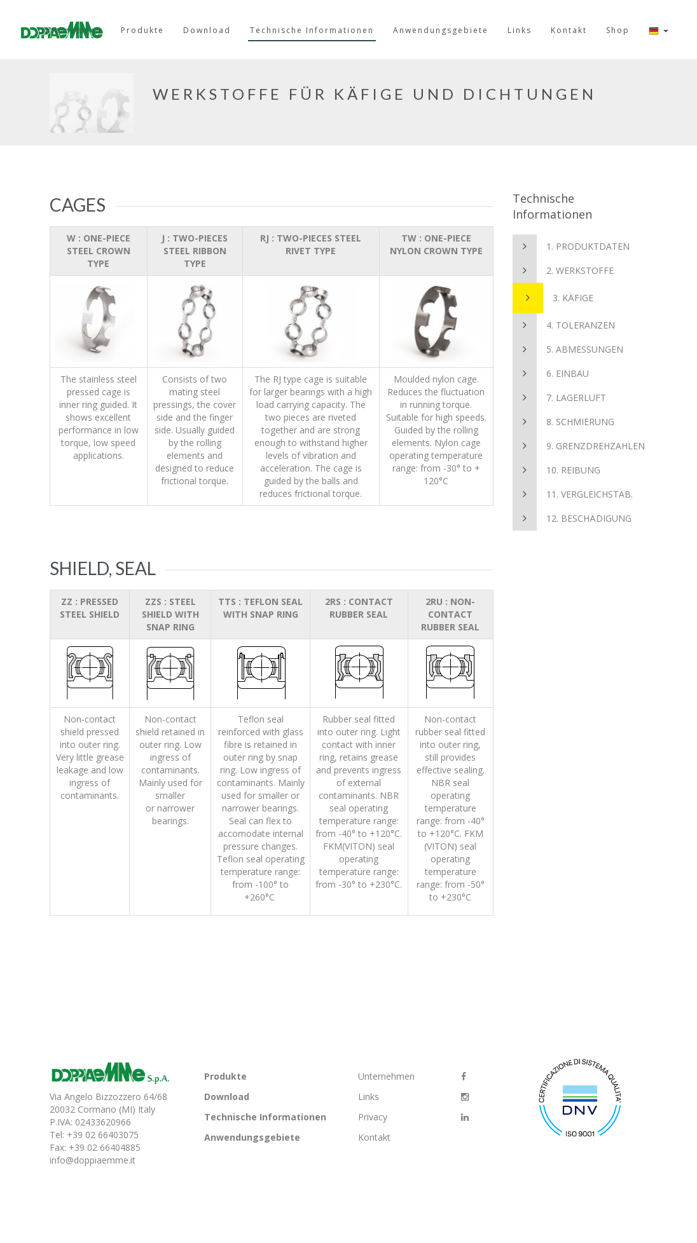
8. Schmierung (563, 422)
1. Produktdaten (571, 246)
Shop (618, 30)
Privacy (372, 1117)
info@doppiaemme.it (92, 1160)
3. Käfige (553, 298)
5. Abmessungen (568, 349)
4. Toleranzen (564, 325)
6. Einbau (551, 374)
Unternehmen (386, 1076)
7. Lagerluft (559, 398)
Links (368, 1096)
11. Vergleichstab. (573, 494)
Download (226, 1096)
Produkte (225, 1076)
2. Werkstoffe (563, 271)
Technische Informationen (265, 1117)
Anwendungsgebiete (252, 1137)
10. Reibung (556, 470)
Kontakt (374, 1137)
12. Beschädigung (572, 518)
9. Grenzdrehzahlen (579, 446)
